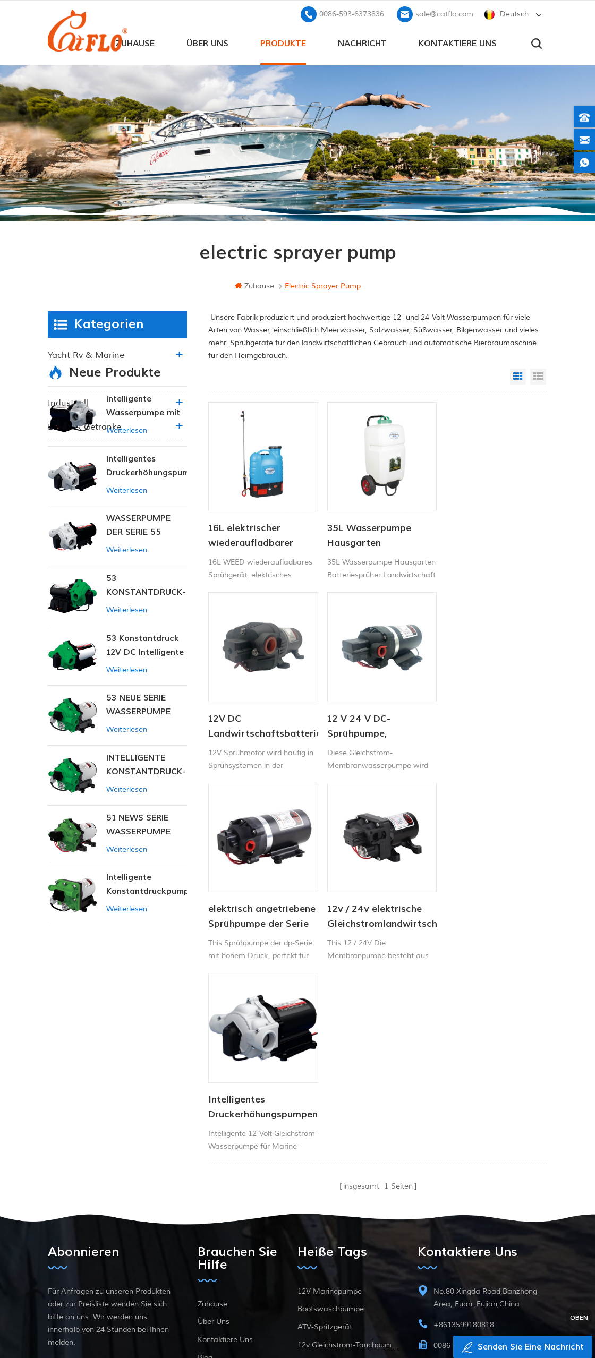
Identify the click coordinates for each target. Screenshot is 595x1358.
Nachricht (362, 43)
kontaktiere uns (458, 43)
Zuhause (135, 43)
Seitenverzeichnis (227, 1203)
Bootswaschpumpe (331, 1136)
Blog (205, 1185)
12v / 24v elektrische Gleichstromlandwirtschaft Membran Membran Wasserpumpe (489, 717)
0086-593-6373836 (351, 13)
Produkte (283, 43)
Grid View (518, 376)
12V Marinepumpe (330, 1118)
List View (538, 376)
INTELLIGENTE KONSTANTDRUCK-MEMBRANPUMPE (146, 861)
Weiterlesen (126, 525)
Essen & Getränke (84, 426)
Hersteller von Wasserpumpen (347, 1208)
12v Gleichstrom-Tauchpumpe (347, 1172)
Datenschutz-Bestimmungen (237, 1239)
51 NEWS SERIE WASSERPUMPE (138, 920)
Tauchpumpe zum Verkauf (343, 1244)
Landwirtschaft (78, 378)
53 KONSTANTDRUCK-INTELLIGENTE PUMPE (146, 681)
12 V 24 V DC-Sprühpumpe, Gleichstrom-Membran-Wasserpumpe (240, 717)
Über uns (207, 43)
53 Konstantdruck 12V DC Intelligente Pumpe (145, 741)
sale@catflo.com (444, 13)
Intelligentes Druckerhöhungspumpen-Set (260, 903)
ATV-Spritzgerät (325, 1154)
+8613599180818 (464, 1152)
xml (204, 1221)
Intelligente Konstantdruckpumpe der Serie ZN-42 (146, 980)
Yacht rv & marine (86, 354)
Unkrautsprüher (324, 1226)
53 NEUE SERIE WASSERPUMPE (138, 800)
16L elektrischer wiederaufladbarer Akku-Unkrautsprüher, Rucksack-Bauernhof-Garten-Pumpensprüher (258, 531)
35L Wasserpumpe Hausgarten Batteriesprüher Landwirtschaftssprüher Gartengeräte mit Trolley (375, 531)
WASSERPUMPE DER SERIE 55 (138, 620)
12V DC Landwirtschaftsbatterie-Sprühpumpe (489, 531)
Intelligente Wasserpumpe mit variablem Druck (143, 502)
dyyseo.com (501, 1323)
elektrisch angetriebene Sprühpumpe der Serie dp (372, 717)
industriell (68, 402)
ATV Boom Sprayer (330, 1190)
